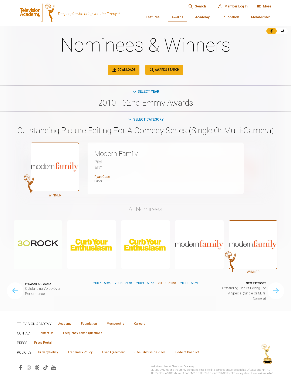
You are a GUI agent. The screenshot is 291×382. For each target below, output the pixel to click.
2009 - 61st (145, 283)
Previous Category (38, 284)
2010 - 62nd (167, 283)
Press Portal (43, 343)
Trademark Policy (80, 352)
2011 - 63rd (189, 283)
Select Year (145, 91)
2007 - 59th (102, 283)
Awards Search (164, 69)
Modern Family (116, 154)
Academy (202, 17)
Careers (140, 323)
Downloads (124, 69)
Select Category (145, 119)
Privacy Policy (48, 352)
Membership (261, 17)
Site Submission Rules (151, 352)
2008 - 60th (123, 283)
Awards (177, 17)
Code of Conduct (188, 352)
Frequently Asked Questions (82, 333)
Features (153, 17)
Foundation (230, 17)
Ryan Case (102, 177)
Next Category (256, 283)
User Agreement (114, 352)
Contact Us (45, 333)
